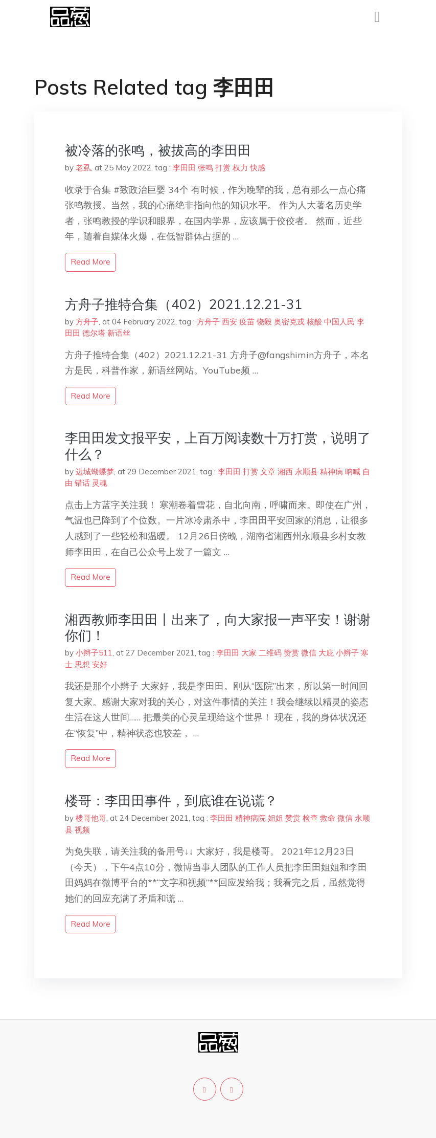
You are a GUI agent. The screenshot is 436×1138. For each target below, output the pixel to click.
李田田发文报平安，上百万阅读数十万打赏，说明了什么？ (218, 445)
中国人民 (339, 321)
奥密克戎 (289, 321)
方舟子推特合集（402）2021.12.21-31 (184, 304)
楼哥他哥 (91, 818)
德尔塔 (93, 333)
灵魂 (99, 483)
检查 (310, 818)
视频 (82, 830)
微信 (308, 653)
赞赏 (291, 653)
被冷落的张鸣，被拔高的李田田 (158, 150)
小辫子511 (94, 653)
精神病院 (250, 818)
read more (90, 262)
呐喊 (352, 471)
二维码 (270, 653)
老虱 (83, 167)
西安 (229, 321)
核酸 (314, 321)
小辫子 (347, 653)
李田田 (184, 167)
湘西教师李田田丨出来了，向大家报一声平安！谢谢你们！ (218, 627)
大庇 (326, 653)
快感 (257, 167)
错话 (82, 483)
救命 (327, 818)
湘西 (285, 471)
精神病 (331, 471)
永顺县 (306, 471)
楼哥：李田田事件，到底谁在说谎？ (171, 800)
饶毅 (264, 321)
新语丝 (118, 333)
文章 (268, 471)
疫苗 (247, 321)
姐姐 (275, 818)
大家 (249, 653)
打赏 (223, 167)
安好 (99, 664)
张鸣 (205, 167)
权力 (240, 167)
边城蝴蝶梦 (95, 471)
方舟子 (87, 321)
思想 (82, 664)
